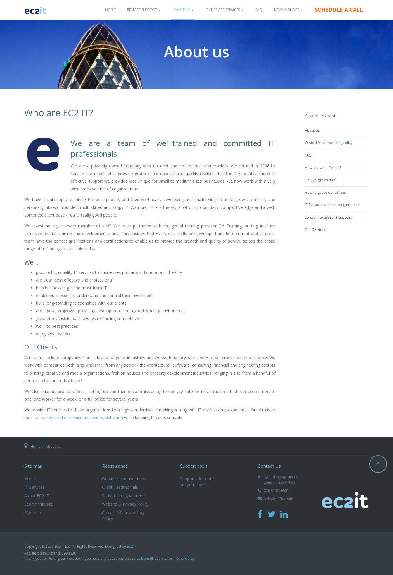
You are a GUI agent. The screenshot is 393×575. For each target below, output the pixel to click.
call (139, 558)
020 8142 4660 (276, 490)
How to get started (320, 180)
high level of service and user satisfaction (84, 417)
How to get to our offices (325, 192)
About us (312, 130)
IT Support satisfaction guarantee (332, 204)
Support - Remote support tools (197, 482)
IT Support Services (224, 9)
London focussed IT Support (328, 217)
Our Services (315, 229)
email (148, 558)
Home (110, 9)
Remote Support (144, 9)
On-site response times (124, 478)
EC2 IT (132, 546)
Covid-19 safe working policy (328, 142)
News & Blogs (288, 9)
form (171, 558)
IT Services (34, 487)
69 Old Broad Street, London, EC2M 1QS (281, 480)
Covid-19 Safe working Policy (123, 515)
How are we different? (323, 167)
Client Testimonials (120, 487)
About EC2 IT (36, 495)
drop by (188, 558)
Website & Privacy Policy (125, 504)
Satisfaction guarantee (123, 495)
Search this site (38, 504)
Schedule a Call (339, 9)
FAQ (258, 9)
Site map (32, 512)
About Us (183, 9)
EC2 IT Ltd (345, 503)
